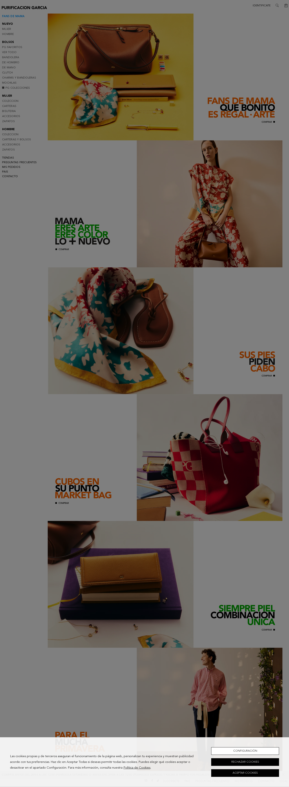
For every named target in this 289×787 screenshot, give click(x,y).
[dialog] (144, 762)
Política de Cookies (136, 767)
